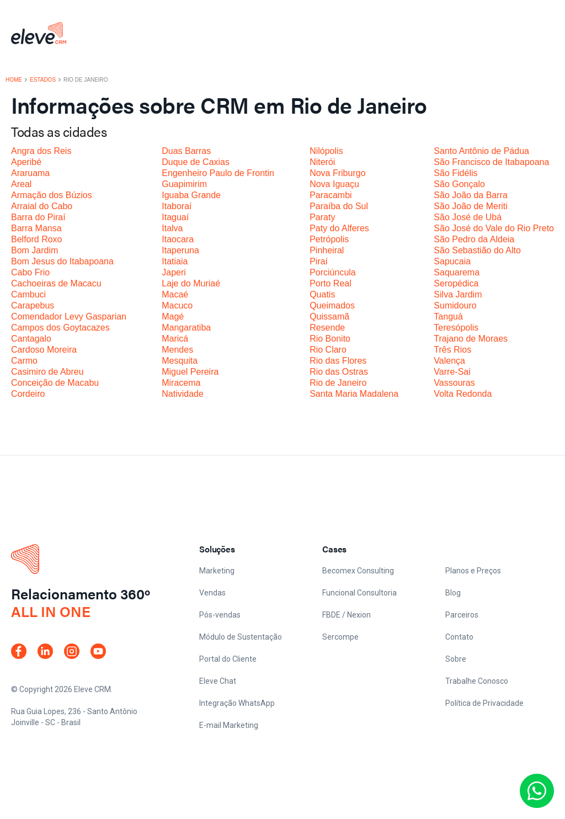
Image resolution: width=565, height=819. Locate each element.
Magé (173, 316)
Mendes (177, 349)
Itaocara (178, 239)
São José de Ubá (468, 217)
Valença (449, 360)
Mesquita (180, 360)
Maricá (175, 338)
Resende (327, 327)
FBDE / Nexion (346, 614)
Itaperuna (180, 250)
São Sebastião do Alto (477, 250)
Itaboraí (176, 206)
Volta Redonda (463, 393)
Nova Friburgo (337, 173)
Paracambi (330, 195)
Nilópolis (326, 151)
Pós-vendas (220, 614)
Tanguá (448, 316)
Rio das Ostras (339, 371)
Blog (453, 592)
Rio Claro (328, 349)
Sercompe (340, 636)
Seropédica (456, 283)
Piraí (319, 261)
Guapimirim (184, 184)
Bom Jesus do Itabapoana (62, 261)
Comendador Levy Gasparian (68, 316)
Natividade (183, 393)
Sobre (455, 659)
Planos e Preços (473, 570)
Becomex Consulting (358, 570)
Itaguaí (175, 217)
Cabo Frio (30, 272)
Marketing (216, 570)
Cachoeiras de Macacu (56, 283)
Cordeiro (28, 393)
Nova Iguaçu (334, 184)
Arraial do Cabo (41, 206)
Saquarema (456, 272)
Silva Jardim (458, 294)
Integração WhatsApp (237, 703)
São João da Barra (470, 195)
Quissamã (329, 316)
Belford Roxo (36, 239)
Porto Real (330, 283)
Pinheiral (327, 250)
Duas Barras (186, 151)
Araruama (30, 173)
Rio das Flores (338, 360)
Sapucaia (452, 261)
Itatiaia (175, 261)
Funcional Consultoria (359, 592)
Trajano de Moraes (471, 338)
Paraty (322, 217)
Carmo (24, 360)
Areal (21, 184)
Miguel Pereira (190, 371)
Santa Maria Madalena (354, 393)
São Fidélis (455, 173)
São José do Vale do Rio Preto (494, 228)
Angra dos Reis (41, 151)
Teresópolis (456, 327)
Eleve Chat (217, 681)
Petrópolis (329, 239)
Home (14, 80)
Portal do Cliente (228, 659)
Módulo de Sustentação (240, 636)
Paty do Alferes (339, 228)
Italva (172, 228)
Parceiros (461, 614)
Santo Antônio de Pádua (481, 151)
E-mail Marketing (228, 725)
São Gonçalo (459, 184)
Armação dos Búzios (51, 195)
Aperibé (26, 162)
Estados (43, 80)
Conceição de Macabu (55, 382)
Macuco (177, 305)
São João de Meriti (470, 206)
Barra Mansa (36, 228)
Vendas (212, 592)
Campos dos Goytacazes (60, 327)
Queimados (332, 305)
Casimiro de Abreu (47, 371)
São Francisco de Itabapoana (491, 162)
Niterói (322, 162)
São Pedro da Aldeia (474, 239)
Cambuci (28, 294)
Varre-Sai (452, 371)
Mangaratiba (186, 327)
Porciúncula (333, 272)
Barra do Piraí (38, 217)
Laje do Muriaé (191, 283)
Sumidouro (455, 305)
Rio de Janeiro (338, 382)
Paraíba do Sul (339, 206)
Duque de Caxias (196, 162)
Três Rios (452, 349)
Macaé (175, 294)
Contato (459, 636)
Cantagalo (31, 338)
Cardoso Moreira (44, 349)
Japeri (174, 272)
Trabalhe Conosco (476, 681)
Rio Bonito (330, 338)
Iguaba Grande (191, 195)
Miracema (181, 382)
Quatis (322, 294)
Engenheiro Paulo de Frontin (218, 173)
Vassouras (454, 382)
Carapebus (32, 305)
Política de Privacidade (484, 703)
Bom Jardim (34, 250)
